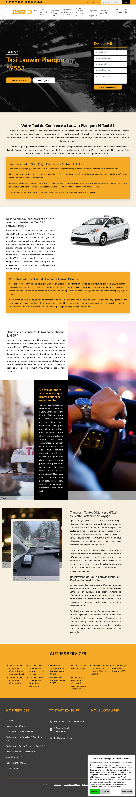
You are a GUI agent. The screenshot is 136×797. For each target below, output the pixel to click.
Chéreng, (87, 183)
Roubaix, (19, 177)
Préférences (127, 791)
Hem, (55, 186)
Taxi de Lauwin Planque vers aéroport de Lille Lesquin (36, 669)
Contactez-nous (18, 80)
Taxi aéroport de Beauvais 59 (54, 12)
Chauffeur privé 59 (104, 12)
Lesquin (90, 174)
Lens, (124, 174)
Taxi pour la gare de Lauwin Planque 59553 (120, 668)
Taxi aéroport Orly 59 (43, 11)
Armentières (37, 177)
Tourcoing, (64, 174)
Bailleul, (42, 183)
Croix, (95, 183)
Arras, (12, 177)
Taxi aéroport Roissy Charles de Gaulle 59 (80, 12)
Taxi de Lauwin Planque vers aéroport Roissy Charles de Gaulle (17, 669)
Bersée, (60, 183)
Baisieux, (34, 183)
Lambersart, (115, 183)
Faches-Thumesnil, (34, 186)
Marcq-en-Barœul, (78, 174)
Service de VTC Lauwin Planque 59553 (57, 680)
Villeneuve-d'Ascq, (50, 174)
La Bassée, (51, 183)
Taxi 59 (35, 12)
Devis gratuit (44, 80)
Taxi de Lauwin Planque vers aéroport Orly (15, 680)
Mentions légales (72, 784)
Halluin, (61, 186)
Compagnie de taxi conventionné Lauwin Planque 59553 (100, 669)
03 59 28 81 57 (61, 721)
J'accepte (94, 791)
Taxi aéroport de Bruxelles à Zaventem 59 (67, 11)
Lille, (37, 174)
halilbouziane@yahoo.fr (65, 738)
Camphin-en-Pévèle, (73, 183)
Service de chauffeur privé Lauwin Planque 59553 (57, 669)
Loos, (22, 186)
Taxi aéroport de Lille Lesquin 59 (92, 12)
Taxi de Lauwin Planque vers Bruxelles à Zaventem (36, 681)
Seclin (26, 177)
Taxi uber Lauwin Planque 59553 (79, 667)
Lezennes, (47, 186)
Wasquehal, (103, 183)
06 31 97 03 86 (78, 721)
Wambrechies (92, 186)
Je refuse (105, 791)
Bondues (79, 186)
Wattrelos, (70, 186)
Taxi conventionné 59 (116, 11)
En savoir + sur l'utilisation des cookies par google (110, 779)
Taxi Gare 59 (126, 11)
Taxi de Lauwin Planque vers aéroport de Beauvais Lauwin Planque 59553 (78, 683)
